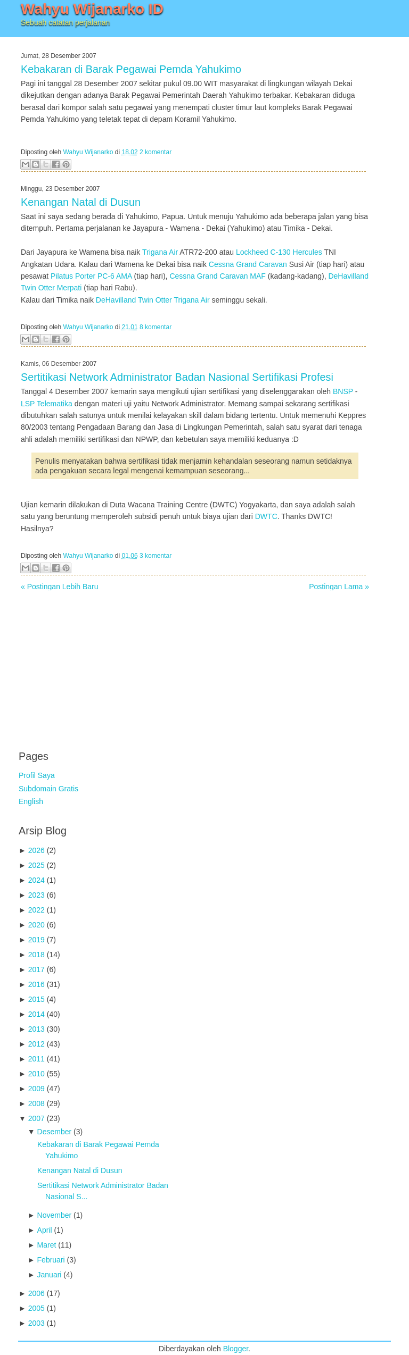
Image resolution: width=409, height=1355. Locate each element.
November (54, 1215)
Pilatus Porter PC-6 (82, 276)
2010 (36, 1073)
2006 (36, 1293)
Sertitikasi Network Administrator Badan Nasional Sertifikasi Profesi (177, 377)
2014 (36, 1014)
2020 (36, 925)
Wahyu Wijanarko (88, 152)
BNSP (343, 391)
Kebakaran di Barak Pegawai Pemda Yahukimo (131, 69)
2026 (36, 850)
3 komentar (155, 555)
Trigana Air (160, 252)
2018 (36, 954)
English (31, 801)
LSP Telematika (46, 403)
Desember (54, 1131)
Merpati (69, 287)
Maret (46, 1245)
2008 (36, 1103)
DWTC (266, 516)
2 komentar (155, 152)
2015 (36, 999)
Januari (49, 1274)
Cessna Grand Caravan (248, 264)
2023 (36, 895)
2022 (36, 910)
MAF (258, 276)
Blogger (235, 1348)
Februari (51, 1260)
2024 (36, 880)
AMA (124, 276)
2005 (36, 1308)
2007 (36, 1118)
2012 (36, 1044)
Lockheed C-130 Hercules (279, 252)
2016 (36, 984)
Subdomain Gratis (48, 788)
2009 (36, 1088)
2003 (36, 1323)
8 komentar (155, 327)
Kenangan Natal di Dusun (81, 202)
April (44, 1230)
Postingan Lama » (339, 586)
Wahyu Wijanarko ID (92, 9)
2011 (36, 1059)
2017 (36, 969)
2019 (36, 939)
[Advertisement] (98, 664)
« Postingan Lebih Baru (60, 586)
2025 (36, 865)
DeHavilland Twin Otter (134, 300)
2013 (36, 1029)
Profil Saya (37, 775)
